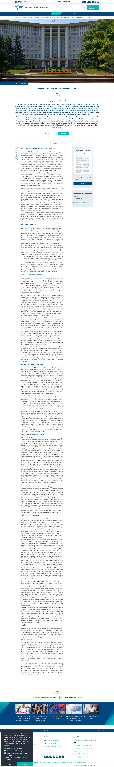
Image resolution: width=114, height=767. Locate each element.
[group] (23, 713)
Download (83, 183)
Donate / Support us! (81, 757)
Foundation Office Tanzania (31, 17)
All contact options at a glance (53, 746)
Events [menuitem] (36, 14)
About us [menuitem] (96, 14)
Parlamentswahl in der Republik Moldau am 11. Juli (75, 17)
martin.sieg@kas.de (80, 202)
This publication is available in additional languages (57, 131)
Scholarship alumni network (83, 748)
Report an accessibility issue (77, 762)
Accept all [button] (25, 764)
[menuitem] (17, 14)
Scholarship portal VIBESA (82, 745)
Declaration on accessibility (60, 762)
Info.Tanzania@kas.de (51, 740)
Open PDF (63, 133)
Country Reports (54, 17)
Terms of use (46, 762)
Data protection (37, 762)
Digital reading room (81, 751)
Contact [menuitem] (76, 14)
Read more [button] (7, 745)
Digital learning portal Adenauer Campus (85, 741)
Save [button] (9, 764)
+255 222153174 (50, 743)
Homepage (18, 17)
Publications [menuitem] (56, 14)
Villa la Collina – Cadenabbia (83, 754)
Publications (44, 17)
